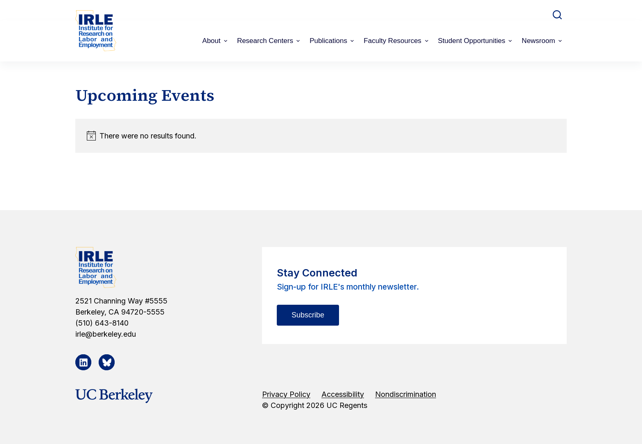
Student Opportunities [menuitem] (476, 41)
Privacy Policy (286, 394)
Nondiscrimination (405, 394)
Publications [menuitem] (333, 41)
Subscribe (308, 315)
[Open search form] (557, 14)
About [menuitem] (215, 41)
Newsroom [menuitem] (543, 41)
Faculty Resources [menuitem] (397, 41)
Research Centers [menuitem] (269, 41)
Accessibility (342, 394)
